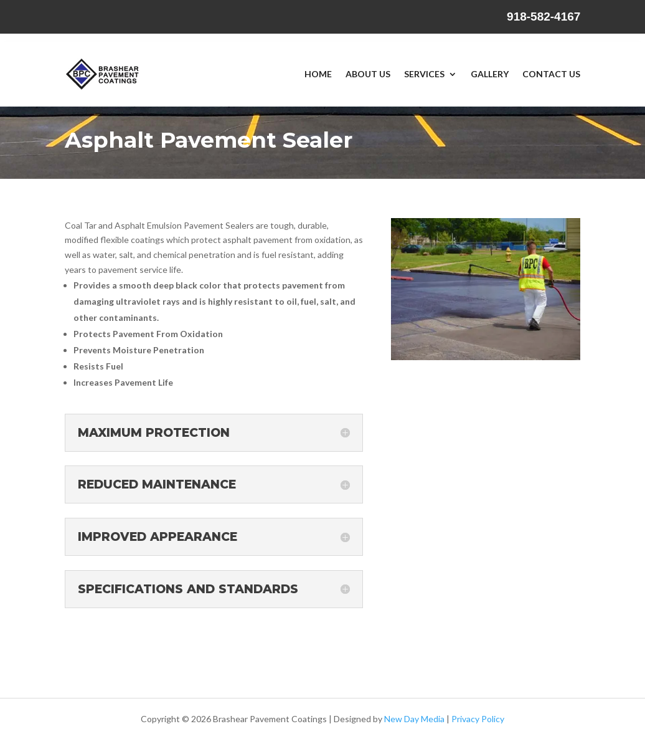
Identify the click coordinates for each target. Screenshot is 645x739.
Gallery (490, 74)
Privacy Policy (477, 718)
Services (424, 74)
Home (318, 74)
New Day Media (414, 718)
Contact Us (551, 74)
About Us (368, 74)
